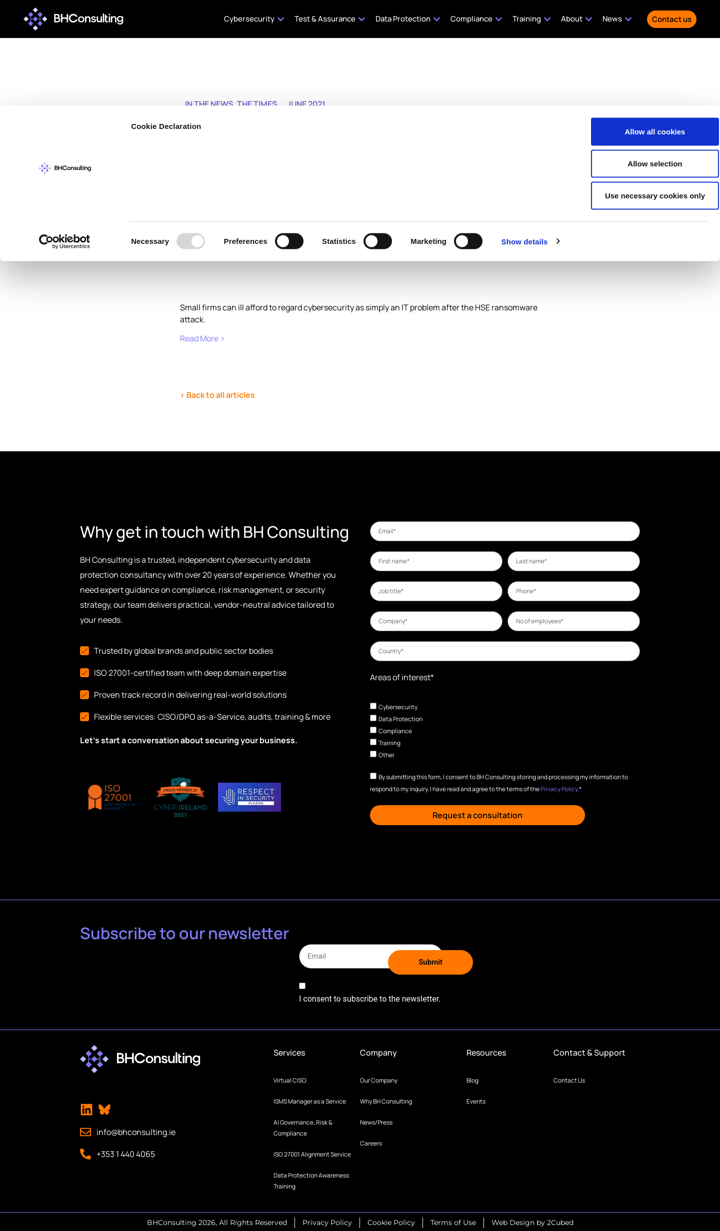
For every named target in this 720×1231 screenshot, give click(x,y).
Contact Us (569, 1078)
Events (476, 1099)
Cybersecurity (398, 706)
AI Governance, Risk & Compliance (303, 1126)
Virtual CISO (290, 1078)
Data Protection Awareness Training (311, 1179)
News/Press (376, 1120)
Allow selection (636, 57)
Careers (371, 1141)
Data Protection (400, 718)
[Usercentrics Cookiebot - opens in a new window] (64, 135)
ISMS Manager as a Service (310, 1099)
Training (389, 742)
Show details (525, 135)
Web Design (513, 1220)
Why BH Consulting (386, 1099)
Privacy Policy (559, 788)
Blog (472, 1078)
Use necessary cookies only (636, 89)
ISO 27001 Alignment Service (312, 1152)
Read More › (202, 338)
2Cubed (560, 1220)
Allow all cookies (636, 25)
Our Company (379, 1078)
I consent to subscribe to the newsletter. (369, 997)
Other (386, 754)
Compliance (395, 730)
